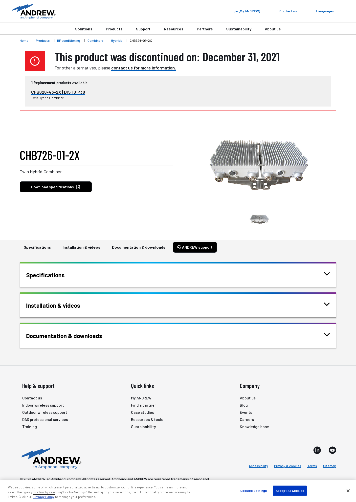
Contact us (32, 397)
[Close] (348, 490)
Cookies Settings (253, 490)
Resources (173, 28)
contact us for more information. (143, 67)
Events (246, 412)
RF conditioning (68, 40)
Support (143, 28)
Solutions (83, 28)
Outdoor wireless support (44, 412)
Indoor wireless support (43, 405)
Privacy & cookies (287, 466)
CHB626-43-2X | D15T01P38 (58, 92)
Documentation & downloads (138, 249)
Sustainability (238, 28)
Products (114, 28)
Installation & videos (81, 249)
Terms (312, 466)
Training (29, 426)
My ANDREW (141, 397)
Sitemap (329, 466)
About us (273, 28)
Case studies (142, 412)
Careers (247, 419)
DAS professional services (45, 419)
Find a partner (143, 405)
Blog (244, 405)
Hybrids (116, 40)
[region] (178, 491)
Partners (205, 28)
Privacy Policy (43, 497)
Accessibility (258, 466)
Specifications (37, 249)
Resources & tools (147, 419)
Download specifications (55, 187)
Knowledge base (254, 426)
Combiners (96, 40)
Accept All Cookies (290, 490)
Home (24, 40)
